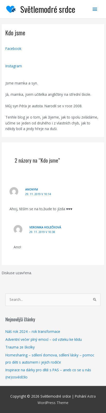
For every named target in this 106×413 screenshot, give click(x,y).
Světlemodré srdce (47, 9)
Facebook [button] (13, 48)
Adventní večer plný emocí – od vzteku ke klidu (43, 339)
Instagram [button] (13, 65)
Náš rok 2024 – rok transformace (32, 331)
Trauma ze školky (20, 347)
